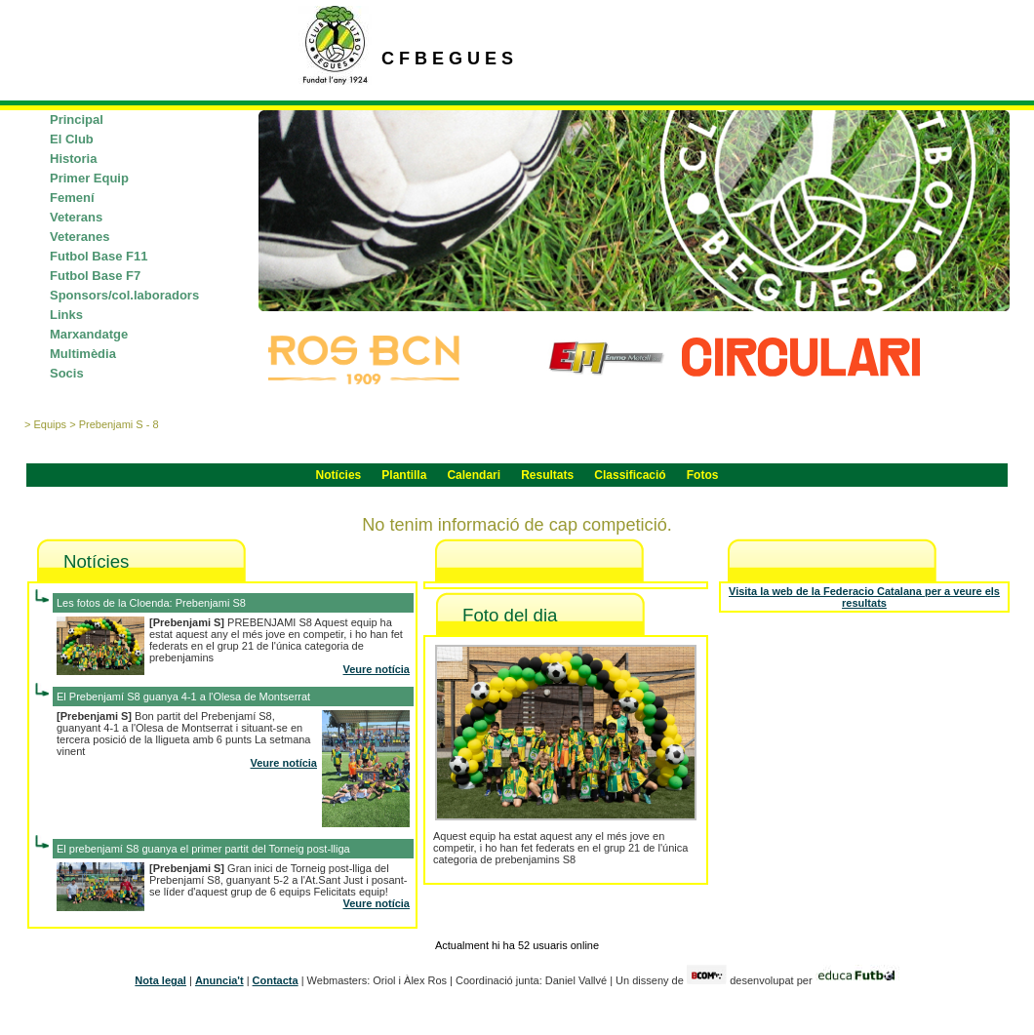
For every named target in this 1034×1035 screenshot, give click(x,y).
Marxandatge (89, 334)
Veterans (76, 217)
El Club (72, 139)
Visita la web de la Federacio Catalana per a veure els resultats (864, 597)
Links (66, 314)
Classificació (629, 475)
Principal (76, 119)
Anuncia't (219, 980)
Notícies (339, 475)
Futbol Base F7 (95, 275)
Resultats (547, 475)
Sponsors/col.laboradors (124, 295)
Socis (67, 373)
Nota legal (160, 980)
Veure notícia (376, 669)
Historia (73, 158)
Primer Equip (89, 178)
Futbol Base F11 (98, 256)
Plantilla (403, 475)
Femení (72, 197)
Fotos (703, 475)
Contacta (275, 980)
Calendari (473, 475)
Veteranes (79, 236)
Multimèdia (83, 353)
